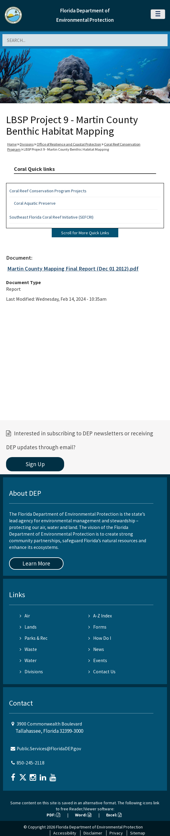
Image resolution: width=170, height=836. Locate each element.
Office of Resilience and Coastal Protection (69, 144)
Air (25, 616)
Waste (28, 649)
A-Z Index (100, 616)
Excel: (114, 815)
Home (12, 144)
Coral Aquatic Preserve (35, 203)
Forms (97, 627)
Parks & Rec (33, 638)
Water (28, 660)
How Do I (99, 638)
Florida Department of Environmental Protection (99, 827)
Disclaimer (92, 833)
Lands (28, 627)
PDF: (53, 815)
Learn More (36, 563)
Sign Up (35, 464)
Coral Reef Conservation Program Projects (48, 191)
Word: (83, 815)
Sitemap (137, 833)
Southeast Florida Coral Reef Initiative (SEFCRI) (51, 217)
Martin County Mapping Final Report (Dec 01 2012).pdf (73, 268)
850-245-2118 (30, 763)
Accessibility (64, 833)
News (96, 649)
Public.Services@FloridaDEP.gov (49, 748)
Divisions (27, 144)
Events (97, 660)
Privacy (116, 833)
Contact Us (102, 671)
